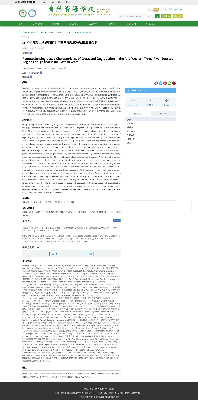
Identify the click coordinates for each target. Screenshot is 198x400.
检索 (68, 2)
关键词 (130, 127)
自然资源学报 (27, 32)
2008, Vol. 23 (41, 32)
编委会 (55, 23)
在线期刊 (93, 23)
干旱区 (48, 202)
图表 (60, 2)
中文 (156, 10)
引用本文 (131, 135)
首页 (20, 23)
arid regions (82, 212)
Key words (131, 131)
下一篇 (88, 253)
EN (150, 10)
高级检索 (166, 16)
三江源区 (70, 202)
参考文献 (131, 139)
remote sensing (99, 212)
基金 (129, 143)
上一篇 (54, 253)
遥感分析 (59, 202)
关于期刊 (37, 23)
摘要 (129, 119)
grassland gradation (31, 212)
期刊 (44, 2)
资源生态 (26, 36)
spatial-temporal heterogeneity (58, 212)
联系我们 (150, 23)
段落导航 (137, 113)
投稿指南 (73, 23)
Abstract (131, 123)
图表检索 (178, 16)
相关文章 (163, 113)
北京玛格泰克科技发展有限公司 (99, 396)
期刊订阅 (112, 23)
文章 (52, 2)
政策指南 (131, 23)
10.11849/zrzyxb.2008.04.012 (80, 32)
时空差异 (37, 202)
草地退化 (26, 202)
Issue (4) (52, 32)
